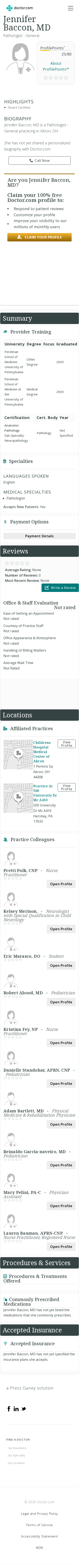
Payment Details (39, 536)
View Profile (66, 744)
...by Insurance (16, 1448)
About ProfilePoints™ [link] (56, 66)
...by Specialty (15, 1455)
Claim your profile (39, 237)
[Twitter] (23, 1408)
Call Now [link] (39, 160)
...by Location (15, 1463)
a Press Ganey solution (30, 1388)
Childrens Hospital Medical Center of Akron (42, 751)
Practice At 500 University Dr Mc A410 (45, 793)
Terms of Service (39, 1525)
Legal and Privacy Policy (39, 1513)
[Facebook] (8, 1408)
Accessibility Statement (39, 1536)
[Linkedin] (16, 1408)
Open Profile (61, 884)
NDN (39, 1547)
